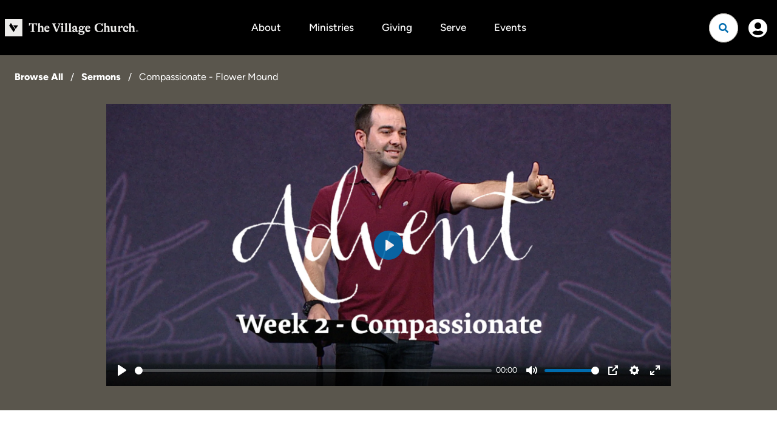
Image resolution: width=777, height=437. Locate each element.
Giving (397, 27)
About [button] (266, 27)
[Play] (122, 370)
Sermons (101, 77)
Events (510, 27)
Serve (453, 27)
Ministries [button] (331, 27)
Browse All (39, 77)
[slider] (313, 370)
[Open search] (723, 27)
